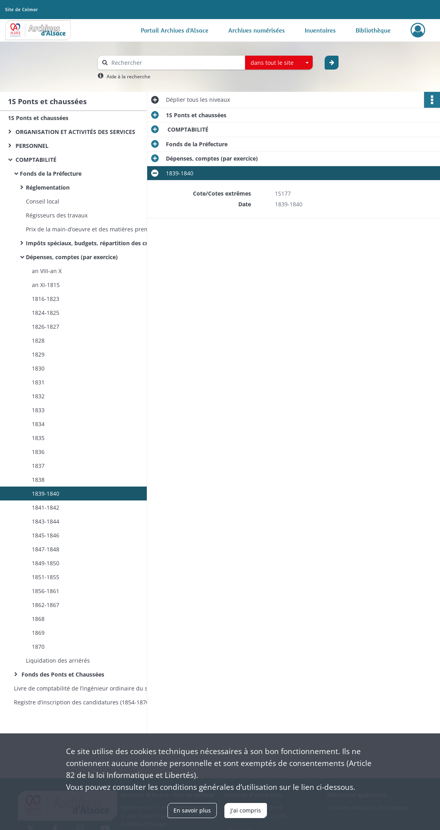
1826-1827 (45, 326)
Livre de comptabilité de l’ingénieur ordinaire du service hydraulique (93, 688)
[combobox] (279, 63)
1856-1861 (45, 591)
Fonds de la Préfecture (51, 173)
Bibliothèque (373, 30)
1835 (38, 438)
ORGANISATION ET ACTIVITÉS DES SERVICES (74, 132)
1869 (38, 632)
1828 (38, 340)
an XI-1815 (46, 285)
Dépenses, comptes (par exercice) (72, 257)
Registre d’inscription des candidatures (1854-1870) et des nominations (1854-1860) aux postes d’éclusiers (93, 702)
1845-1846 (45, 535)
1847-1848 (45, 549)
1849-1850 (45, 563)
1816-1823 (45, 299)
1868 (38, 618)
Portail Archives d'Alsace (174, 30)
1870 (38, 646)
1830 (38, 368)
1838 (38, 479)
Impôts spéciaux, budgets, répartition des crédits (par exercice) (105, 243)
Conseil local (42, 201)
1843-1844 (45, 521)
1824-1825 (45, 312)
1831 (38, 382)
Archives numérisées (256, 30)
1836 (38, 452)
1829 (38, 354)
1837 (38, 465)
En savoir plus (192, 810)
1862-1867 (45, 605)
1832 (38, 396)
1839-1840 (45, 493)
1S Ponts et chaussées (38, 118)
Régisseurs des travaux (57, 215)
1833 (38, 410)
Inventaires (320, 30)
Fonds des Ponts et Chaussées (62, 674)
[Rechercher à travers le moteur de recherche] (175, 62)
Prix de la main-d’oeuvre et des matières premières (94, 229)
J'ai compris (245, 810)
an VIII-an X (47, 271)
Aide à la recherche (128, 76)
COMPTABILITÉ (35, 159)
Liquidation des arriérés (58, 660)
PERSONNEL (31, 145)
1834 (38, 424)
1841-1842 (45, 507)
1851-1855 (45, 577)
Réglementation (48, 187)
